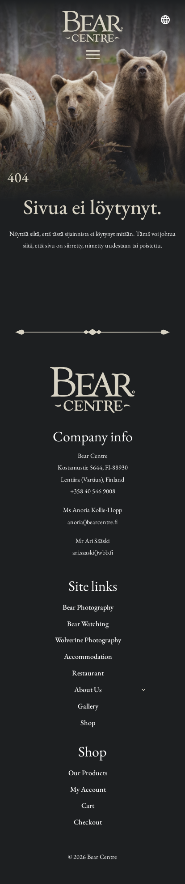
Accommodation (88, 656)
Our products (87, 772)
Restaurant (88, 673)
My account (88, 789)
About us (87, 689)
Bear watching (88, 623)
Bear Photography (88, 607)
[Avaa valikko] (93, 54)
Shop (87, 722)
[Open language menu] (165, 19)
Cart (87, 805)
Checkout (88, 822)
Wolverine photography (88, 640)
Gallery (88, 706)
